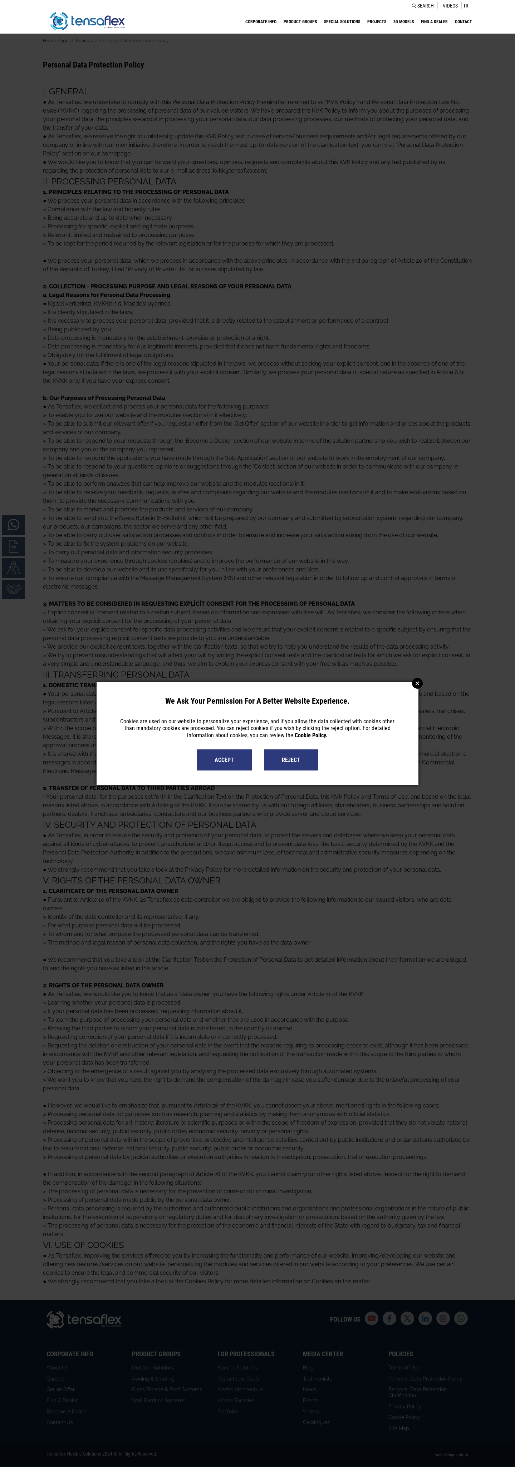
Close (417, 683)
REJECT (291, 760)
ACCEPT (224, 760)
